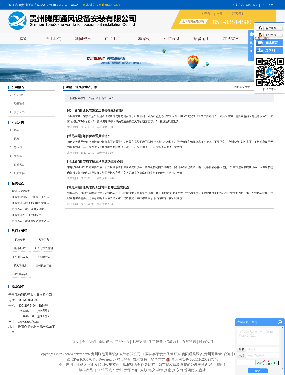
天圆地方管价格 (43, 248)
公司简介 (19, 94)
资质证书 (19, 112)
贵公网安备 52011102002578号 (194, 359)
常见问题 (74, 136)
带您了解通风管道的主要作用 (103, 161)
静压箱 (18, 147)
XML (271, 5)
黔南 (167, 370)
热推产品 (86, 370)
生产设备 (172, 38)
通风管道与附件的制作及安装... (30, 203)
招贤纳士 (201, 38)
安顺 (143, 370)
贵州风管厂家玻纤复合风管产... (30, 221)
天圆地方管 (43, 257)
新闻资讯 (83, 38)
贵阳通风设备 (20, 257)
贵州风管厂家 (44, 265)
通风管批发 (20, 265)
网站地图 (252, 5)
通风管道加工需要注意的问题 (103, 110)
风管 (16, 130)
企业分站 (237, 5)
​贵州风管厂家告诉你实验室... (29, 209)
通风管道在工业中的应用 (26, 215)
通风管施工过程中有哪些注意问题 (106, 187)
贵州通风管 (20, 248)
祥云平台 (124, 359)
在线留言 (231, 38)
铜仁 (135, 370)
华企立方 (160, 359)
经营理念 (19, 103)
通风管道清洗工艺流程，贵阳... (30, 197)
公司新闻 (74, 110)
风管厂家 (43, 239)
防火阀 (18, 156)
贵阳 (127, 370)
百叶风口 (19, 164)
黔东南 (177, 370)
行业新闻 (74, 161)
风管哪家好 (20, 274)
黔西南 (189, 370)
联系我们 (238, 14)
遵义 (151, 370)
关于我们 (207, 14)
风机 (16, 138)
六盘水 (200, 370)
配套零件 (19, 173)
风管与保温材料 (21, 191)
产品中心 (222, 14)
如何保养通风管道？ (97, 136)
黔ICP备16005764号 (82, 359)
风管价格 (20, 239)
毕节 (159, 370)
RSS (263, 5)
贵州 (119, 370)
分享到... (271, 50)
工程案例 (142, 38)
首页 (24, 38)
